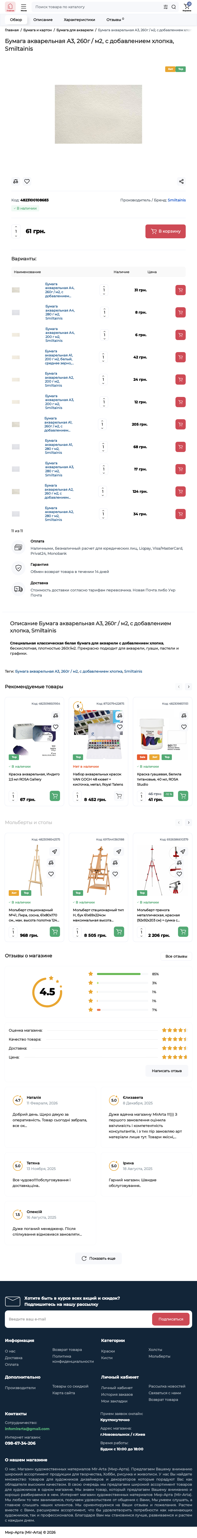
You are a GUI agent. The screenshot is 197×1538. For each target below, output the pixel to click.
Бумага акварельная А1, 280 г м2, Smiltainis (59, 447)
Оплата (11, 1364)
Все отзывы (176, 956)
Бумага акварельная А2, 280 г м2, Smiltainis (59, 514)
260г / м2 (69, 671)
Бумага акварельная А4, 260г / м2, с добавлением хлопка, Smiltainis (60, 290)
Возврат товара (67, 1349)
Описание (43, 19)
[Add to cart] (180, 290)
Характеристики (79, 19)
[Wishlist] (55, 727)
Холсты (155, 1349)
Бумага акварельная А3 (37, 671)
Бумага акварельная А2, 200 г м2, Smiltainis (59, 379)
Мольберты (159, 1356)
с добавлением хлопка (101, 671)
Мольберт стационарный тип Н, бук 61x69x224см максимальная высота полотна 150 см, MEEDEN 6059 (98, 915)
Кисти (107, 1358)
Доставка (13, 1358)
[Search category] (166, 7)
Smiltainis (133, 671)
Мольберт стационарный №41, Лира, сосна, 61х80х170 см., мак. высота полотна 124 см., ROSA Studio (33, 915)
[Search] (174, 7)
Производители (20, 1388)
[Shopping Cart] (186, 7)
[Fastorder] (54, 851)
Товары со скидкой (70, 1386)
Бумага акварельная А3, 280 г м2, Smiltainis (59, 469)
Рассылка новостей (167, 1386)
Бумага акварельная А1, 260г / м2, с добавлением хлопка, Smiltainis (59, 424)
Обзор (16, 19)
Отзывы (115, 19)
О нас (10, 1351)
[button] (178, 686)
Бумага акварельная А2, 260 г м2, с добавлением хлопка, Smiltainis (60, 491)
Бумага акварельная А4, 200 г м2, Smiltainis (60, 335)
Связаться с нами (165, 1393)
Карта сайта (63, 1393)
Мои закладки (114, 1401)
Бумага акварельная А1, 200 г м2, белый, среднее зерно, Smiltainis (59, 357)
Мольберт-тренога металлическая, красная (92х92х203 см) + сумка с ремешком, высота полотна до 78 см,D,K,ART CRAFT (160, 915)
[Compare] (55, 715)
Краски (108, 1351)
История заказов (117, 1394)
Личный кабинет (117, 1388)
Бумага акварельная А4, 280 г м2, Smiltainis (60, 312)
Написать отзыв (167, 1071)
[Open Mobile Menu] (23, 7)
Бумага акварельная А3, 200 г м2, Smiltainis (59, 402)
